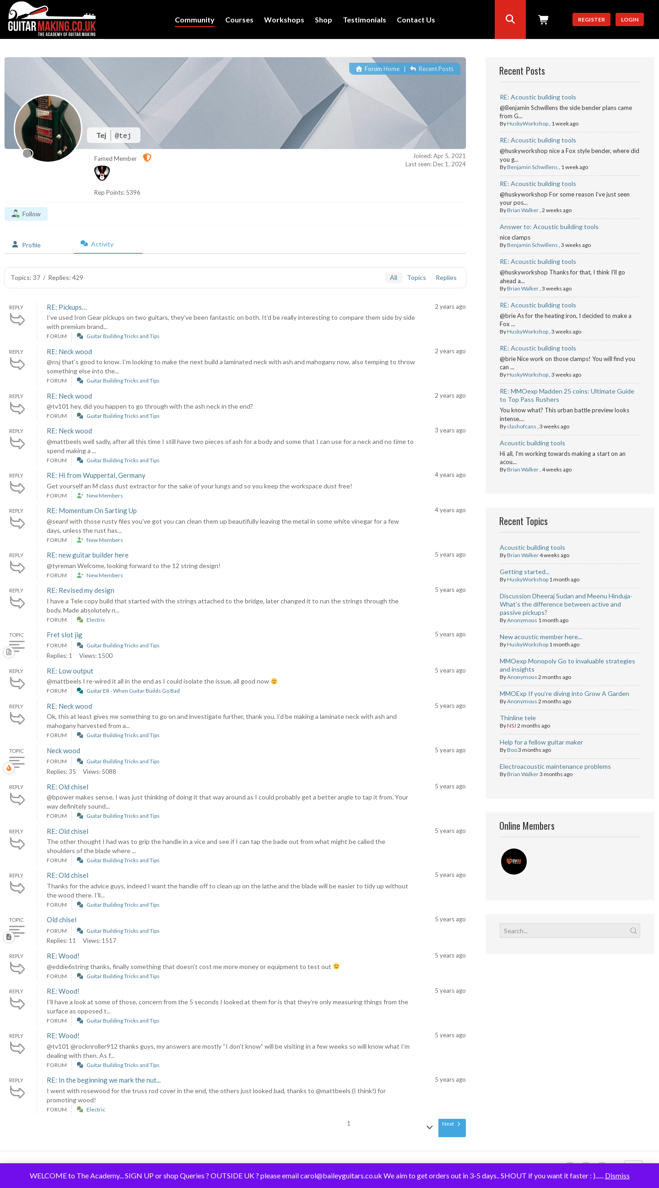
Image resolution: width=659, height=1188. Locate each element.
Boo (512, 749)
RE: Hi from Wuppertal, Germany (96, 475)
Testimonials (364, 20)
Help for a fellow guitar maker (541, 742)
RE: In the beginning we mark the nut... (104, 1080)
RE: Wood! (63, 956)
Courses (239, 20)
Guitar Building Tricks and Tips (123, 336)
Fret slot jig (64, 634)
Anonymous (522, 620)
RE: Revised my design (80, 590)
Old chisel (61, 919)
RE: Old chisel (67, 787)
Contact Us (416, 20)
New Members (104, 495)
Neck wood (63, 750)
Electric (95, 619)
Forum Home (378, 68)
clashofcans (521, 426)
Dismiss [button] (617, 1175)
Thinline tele (518, 718)
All (393, 277)
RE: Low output (70, 671)
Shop (323, 20)
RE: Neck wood (69, 351)
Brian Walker (523, 210)
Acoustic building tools (532, 443)
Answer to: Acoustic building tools (549, 226)
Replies (446, 277)
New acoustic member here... (541, 637)
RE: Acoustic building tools (538, 97)
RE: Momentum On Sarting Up (92, 510)
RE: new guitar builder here (88, 555)
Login (629, 19)
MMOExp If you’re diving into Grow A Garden (564, 693)
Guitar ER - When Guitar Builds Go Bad (133, 690)
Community (195, 20)
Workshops (284, 20)
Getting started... (525, 571)
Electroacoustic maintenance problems (555, 766)
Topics (416, 277)
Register (591, 19)
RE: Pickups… (67, 307)
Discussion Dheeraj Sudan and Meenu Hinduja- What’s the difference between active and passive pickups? (566, 604)
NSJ (511, 725)
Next (452, 1123)
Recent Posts (432, 68)
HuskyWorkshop (527, 123)
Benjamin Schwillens (532, 167)
